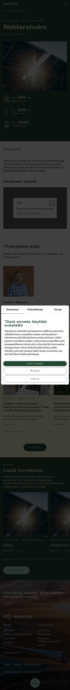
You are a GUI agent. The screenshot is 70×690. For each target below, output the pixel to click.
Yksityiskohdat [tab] (35, 309)
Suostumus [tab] (12, 309)
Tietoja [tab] (58, 309)
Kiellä (35, 379)
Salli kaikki (35, 364)
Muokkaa (35, 371)
